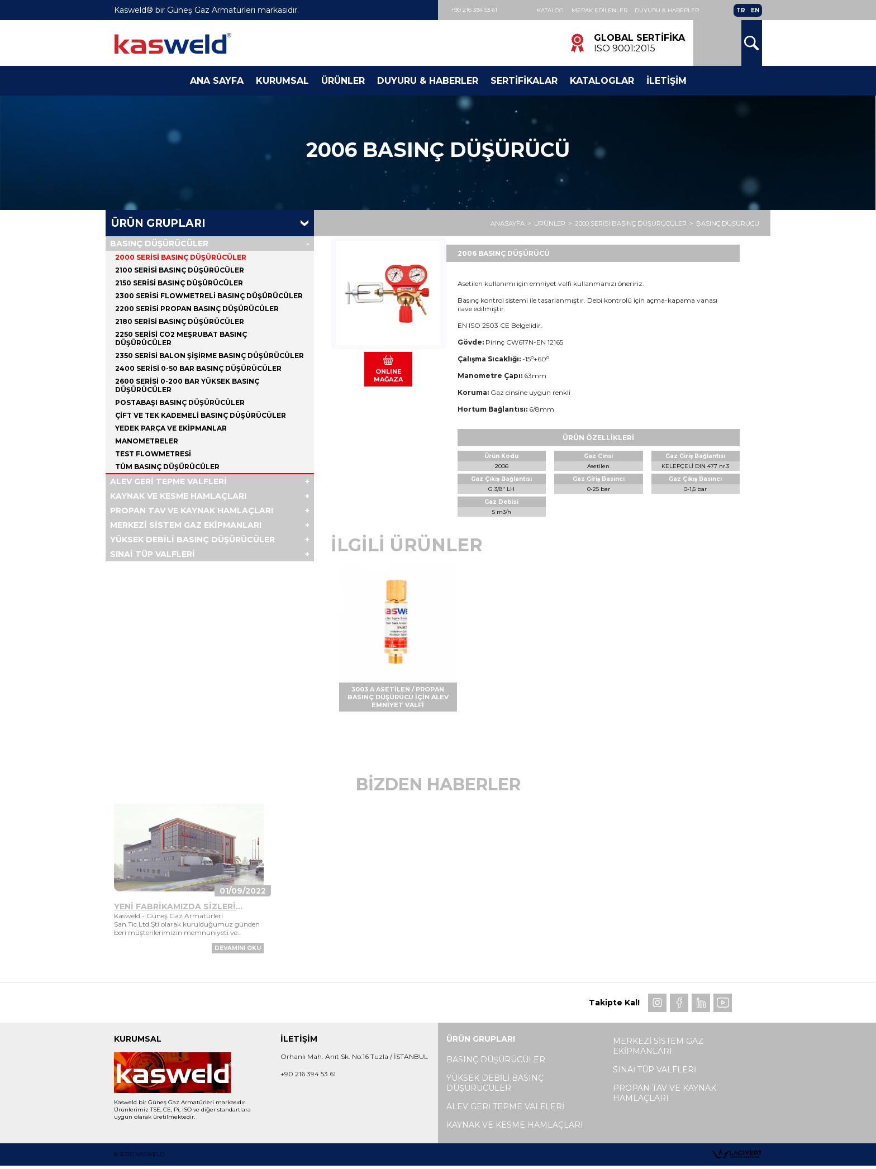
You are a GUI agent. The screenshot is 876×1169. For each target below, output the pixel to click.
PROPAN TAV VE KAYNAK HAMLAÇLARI (191, 512)
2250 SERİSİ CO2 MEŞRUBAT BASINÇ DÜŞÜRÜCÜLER (181, 339)
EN (755, 10)
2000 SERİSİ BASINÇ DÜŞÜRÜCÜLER (631, 224)
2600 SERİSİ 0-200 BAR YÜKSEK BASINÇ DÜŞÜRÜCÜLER (187, 386)
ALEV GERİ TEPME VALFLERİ (168, 483)
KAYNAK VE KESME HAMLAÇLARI (178, 497)
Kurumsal (282, 81)
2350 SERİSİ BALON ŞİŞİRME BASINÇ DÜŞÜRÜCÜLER (209, 356)
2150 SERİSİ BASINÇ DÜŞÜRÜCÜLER (179, 284)
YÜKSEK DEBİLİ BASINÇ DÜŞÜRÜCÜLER (192, 541)
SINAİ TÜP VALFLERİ (152, 555)
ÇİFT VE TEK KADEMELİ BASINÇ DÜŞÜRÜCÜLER (200, 416)
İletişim (666, 81)
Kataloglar (602, 81)
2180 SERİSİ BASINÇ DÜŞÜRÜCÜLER (179, 322)
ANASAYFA (508, 224)
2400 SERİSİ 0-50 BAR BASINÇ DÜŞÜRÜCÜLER (198, 369)
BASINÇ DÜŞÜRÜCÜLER (159, 245)
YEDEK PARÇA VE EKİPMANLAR (171, 429)
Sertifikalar (524, 81)
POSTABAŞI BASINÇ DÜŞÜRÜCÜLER (180, 403)
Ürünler (343, 81)
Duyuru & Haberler (668, 10)
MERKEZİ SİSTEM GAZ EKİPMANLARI (185, 526)
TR (740, 10)
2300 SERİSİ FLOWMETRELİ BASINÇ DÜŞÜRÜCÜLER (209, 297)
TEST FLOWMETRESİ (153, 455)
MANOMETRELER (146, 442)
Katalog (550, 10)
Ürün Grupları (158, 224)
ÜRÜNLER (549, 224)
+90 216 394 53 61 (475, 9)
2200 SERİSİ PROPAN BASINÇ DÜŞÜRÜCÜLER (197, 310)
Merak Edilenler (600, 10)
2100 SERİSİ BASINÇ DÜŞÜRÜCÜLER (179, 271)
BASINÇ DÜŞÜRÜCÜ (727, 224)
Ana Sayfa (217, 81)
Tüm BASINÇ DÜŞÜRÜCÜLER (167, 468)
